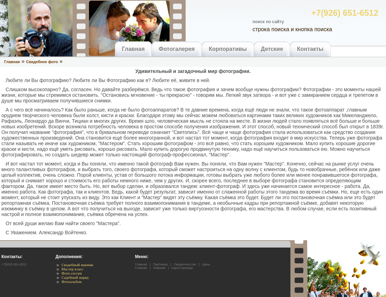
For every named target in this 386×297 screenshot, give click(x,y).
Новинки (159, 268)
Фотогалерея (177, 49)
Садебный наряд (74, 277)
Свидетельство (185, 264)
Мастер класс (72, 269)
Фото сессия (71, 273)
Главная (133, 49)
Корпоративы (228, 49)
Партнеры (160, 264)
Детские (272, 49)
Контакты (310, 49)
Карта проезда (182, 268)
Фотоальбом (71, 281)
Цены (206, 264)
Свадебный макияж (77, 265)
